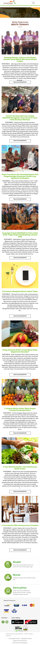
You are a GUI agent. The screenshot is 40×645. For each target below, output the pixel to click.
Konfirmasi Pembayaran (20, 642)
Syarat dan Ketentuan (20, 640)
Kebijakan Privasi (26, 638)
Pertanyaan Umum (14, 638)
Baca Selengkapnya (20, 82)
